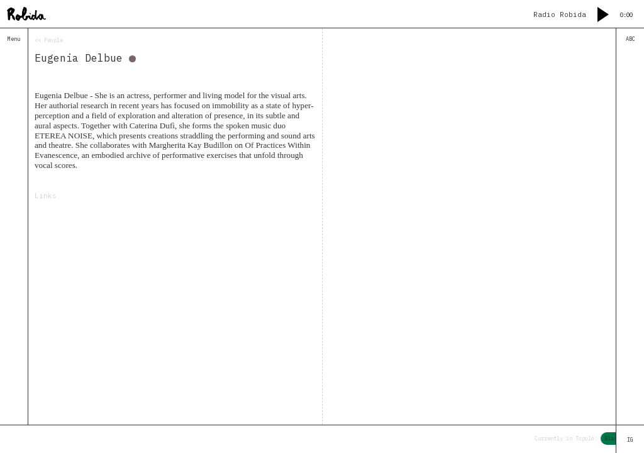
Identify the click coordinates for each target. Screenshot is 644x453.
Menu (14, 38)
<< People (49, 39)
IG (630, 439)
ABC (630, 38)
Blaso (615, 438)
